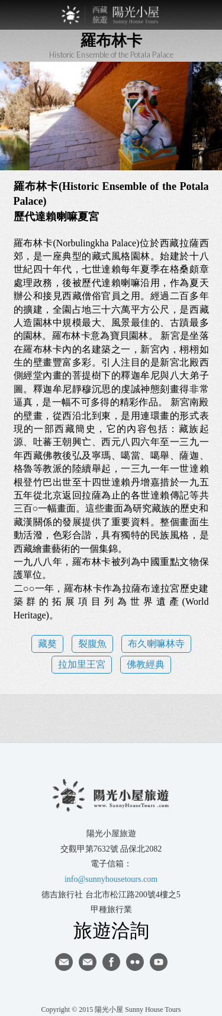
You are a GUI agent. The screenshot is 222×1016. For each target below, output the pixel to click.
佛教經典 (146, 664)
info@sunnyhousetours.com (111, 879)
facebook (111, 962)
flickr (135, 962)
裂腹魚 (92, 644)
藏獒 (47, 644)
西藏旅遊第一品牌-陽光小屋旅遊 (111, 14)
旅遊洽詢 (111, 929)
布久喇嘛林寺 (156, 644)
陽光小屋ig (87, 962)
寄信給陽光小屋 (64, 962)
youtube (158, 962)
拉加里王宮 (81, 664)
